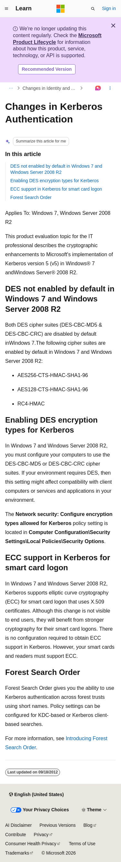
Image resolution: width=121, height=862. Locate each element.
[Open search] (92, 9)
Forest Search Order (31, 197)
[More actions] (110, 88)
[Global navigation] (6, 9)
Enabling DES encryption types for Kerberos (54, 180)
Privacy (41, 834)
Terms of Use (82, 843)
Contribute (15, 834)
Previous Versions (57, 825)
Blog (88, 825)
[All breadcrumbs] (10, 88)
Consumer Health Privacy (30, 843)
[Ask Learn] (98, 88)
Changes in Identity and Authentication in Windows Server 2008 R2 (51, 88)
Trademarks (17, 853)
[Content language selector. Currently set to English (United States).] (36, 794)
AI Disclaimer (18, 825)
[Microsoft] (60, 9)
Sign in (109, 8)
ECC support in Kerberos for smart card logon (56, 189)
